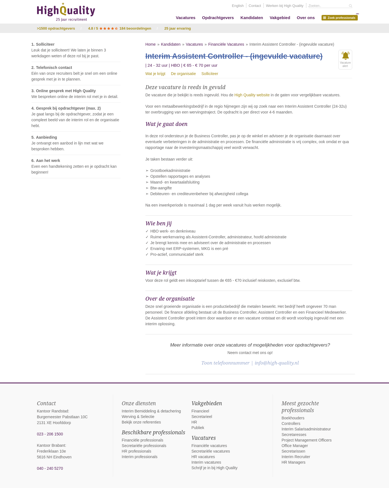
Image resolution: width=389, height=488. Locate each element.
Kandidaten (252, 17)
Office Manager (294, 445)
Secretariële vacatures (210, 451)
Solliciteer (210, 73)
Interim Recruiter (295, 457)
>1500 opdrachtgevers (56, 28)
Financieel (200, 411)
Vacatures (185, 17)
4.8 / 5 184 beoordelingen (119, 28)
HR (194, 422)
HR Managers (293, 462)
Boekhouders (292, 418)
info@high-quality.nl (277, 363)
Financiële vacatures (209, 445)
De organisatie (183, 73)
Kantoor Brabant (51, 445)
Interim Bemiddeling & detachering (151, 411)
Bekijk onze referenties (141, 422)
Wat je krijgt (155, 73)
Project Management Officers (306, 440)
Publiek (197, 427)
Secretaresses (293, 434)
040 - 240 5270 (50, 468)
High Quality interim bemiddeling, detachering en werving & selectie (66, 12)
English (238, 6)
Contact (255, 6)
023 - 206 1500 (50, 434)
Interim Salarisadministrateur (306, 429)
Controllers (290, 423)
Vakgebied (280, 17)
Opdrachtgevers (218, 17)
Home (150, 44)
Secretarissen (293, 451)
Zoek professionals (340, 17)
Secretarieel (201, 416)
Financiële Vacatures (226, 44)
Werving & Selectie (138, 416)
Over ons (306, 17)
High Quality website (252, 95)
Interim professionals (139, 457)
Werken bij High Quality (285, 6)
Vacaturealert (345, 59)
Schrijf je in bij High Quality (214, 468)
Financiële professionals (142, 440)
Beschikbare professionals (153, 432)
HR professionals (136, 451)
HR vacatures (203, 457)
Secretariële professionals (144, 445)
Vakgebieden (206, 403)
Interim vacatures (206, 462)
